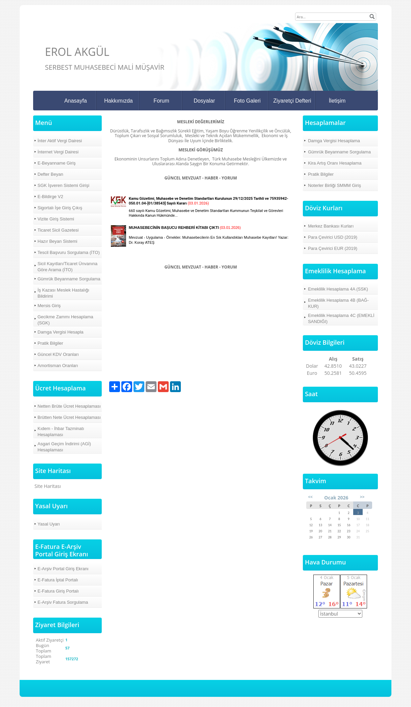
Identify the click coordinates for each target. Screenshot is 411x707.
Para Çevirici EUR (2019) (332, 248)
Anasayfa (75, 101)
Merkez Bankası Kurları (331, 226)
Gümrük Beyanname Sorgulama (69, 278)
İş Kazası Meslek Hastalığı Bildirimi (63, 293)
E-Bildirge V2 (50, 196)
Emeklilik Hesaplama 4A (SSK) (338, 289)
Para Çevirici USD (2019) (332, 237)
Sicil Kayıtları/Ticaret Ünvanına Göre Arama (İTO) (67, 266)
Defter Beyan (50, 174)
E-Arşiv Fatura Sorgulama (63, 602)
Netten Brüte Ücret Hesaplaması (69, 406)
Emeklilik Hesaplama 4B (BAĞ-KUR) (338, 303)
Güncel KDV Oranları (58, 354)
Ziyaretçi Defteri (292, 101)
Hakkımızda (118, 101)
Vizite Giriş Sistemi (56, 218)
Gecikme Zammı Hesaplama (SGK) (65, 319)
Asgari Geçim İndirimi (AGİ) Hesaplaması (64, 446)
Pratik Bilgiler (50, 343)
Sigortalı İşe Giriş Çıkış (60, 207)
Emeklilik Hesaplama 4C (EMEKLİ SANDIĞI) (341, 318)
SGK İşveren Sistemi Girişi (63, 185)
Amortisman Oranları (58, 365)
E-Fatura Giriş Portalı (58, 591)
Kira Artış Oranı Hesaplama (334, 163)
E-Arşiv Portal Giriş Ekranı (63, 568)
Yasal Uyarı (49, 524)
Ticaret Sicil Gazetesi (58, 230)
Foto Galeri (247, 101)
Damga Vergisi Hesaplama (334, 140)
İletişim (337, 101)
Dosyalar (204, 101)
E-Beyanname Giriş (57, 163)
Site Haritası (47, 486)
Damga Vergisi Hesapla (60, 332)
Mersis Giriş (49, 305)
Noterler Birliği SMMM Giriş (334, 185)
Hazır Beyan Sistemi (57, 241)
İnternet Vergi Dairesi (58, 151)
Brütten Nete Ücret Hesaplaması (69, 417)
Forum (161, 101)
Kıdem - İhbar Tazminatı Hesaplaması (61, 431)
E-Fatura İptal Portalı (58, 579)
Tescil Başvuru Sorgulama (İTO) (69, 252)
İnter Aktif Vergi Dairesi (60, 140)
